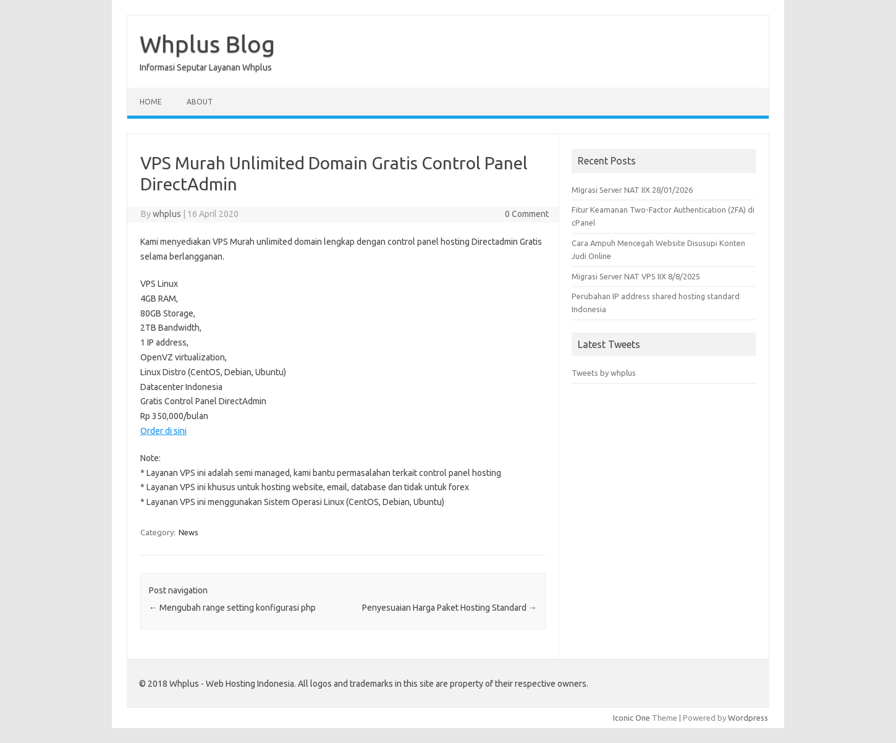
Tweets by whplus (604, 372)
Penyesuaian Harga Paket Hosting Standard (449, 608)
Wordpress (748, 717)
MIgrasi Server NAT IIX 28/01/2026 (632, 189)
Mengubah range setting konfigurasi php (232, 608)
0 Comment (527, 214)
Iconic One (631, 717)
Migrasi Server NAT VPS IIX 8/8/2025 (636, 276)
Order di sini (163, 431)
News (188, 532)
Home (151, 102)
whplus (167, 214)
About (200, 102)
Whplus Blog (207, 44)
